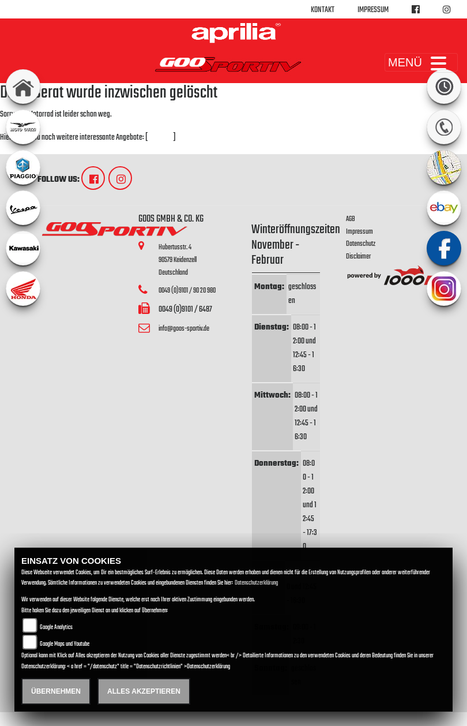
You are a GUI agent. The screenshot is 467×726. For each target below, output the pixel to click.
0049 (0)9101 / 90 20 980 (187, 291)
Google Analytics (56, 628)
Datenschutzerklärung (256, 583)
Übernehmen (56, 691)
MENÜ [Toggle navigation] (421, 62)
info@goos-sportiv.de (184, 329)
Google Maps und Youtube (64, 644)
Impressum (373, 10)
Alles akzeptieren (143, 691)
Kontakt (322, 10)
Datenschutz (360, 244)
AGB (350, 219)
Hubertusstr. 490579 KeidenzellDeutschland (178, 259)
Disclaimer (358, 256)
